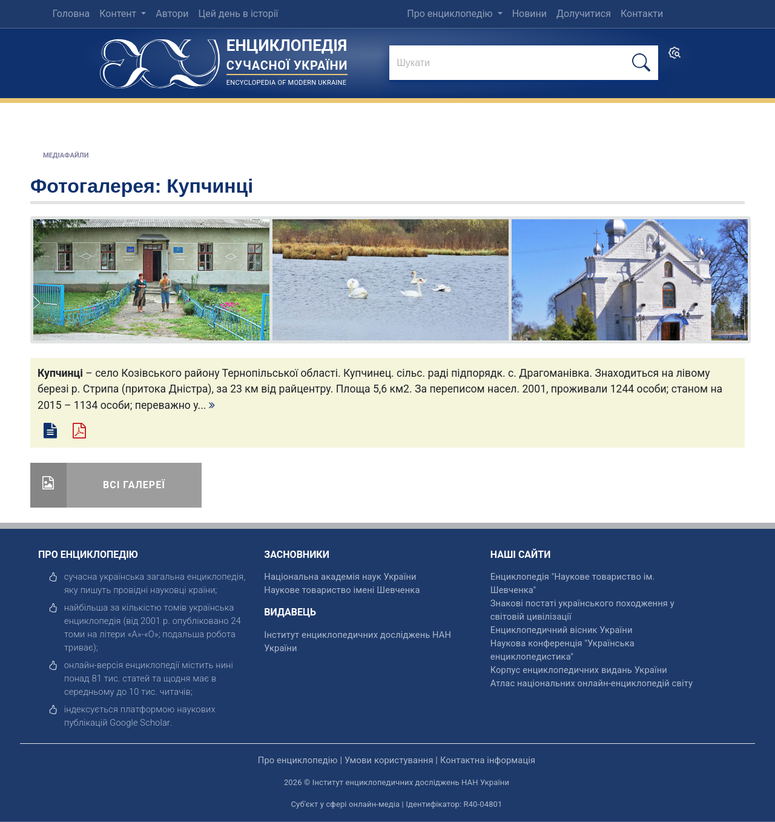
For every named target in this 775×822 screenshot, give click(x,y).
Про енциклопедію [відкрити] (298, 760)
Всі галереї (134, 485)
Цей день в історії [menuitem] (238, 13)
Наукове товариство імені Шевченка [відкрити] (342, 590)
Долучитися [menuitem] (583, 13)
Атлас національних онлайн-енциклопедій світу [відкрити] (591, 683)
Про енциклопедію (451, 13)
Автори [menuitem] (172, 13)
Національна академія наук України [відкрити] (340, 576)
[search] (674, 56)
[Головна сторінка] (159, 59)
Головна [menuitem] (71, 13)
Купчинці (210, 186)
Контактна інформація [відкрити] (487, 760)
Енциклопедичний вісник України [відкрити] (561, 630)
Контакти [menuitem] (642, 13)
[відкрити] (140, 722)
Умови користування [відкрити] (389, 760)
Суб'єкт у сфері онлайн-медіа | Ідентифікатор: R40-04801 (397, 804)
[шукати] (641, 62)
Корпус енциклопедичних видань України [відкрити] (578, 670)
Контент (119, 13)
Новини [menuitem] (529, 13)
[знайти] (523, 63)
